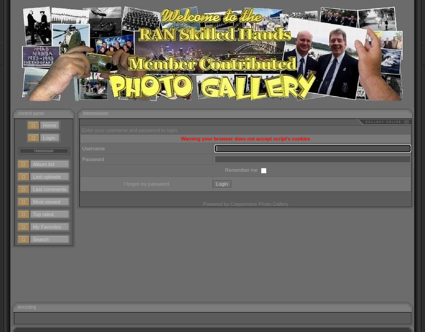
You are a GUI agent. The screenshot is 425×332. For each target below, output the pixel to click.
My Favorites (47, 227)
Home (49, 125)
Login (49, 137)
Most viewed (46, 201)
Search (41, 239)
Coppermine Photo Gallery (259, 204)
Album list (44, 164)
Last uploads (47, 176)
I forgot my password (146, 184)
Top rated (43, 214)
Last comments (50, 189)
